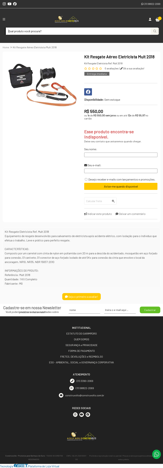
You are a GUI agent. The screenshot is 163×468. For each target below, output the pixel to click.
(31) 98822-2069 (150, 3)
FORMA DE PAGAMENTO (81, 350)
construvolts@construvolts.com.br (81, 395)
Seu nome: (90, 149)
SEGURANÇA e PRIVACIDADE (81, 345)
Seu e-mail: (92, 165)
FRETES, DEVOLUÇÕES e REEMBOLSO (81, 356)
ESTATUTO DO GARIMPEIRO (81, 333)
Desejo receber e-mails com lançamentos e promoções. (121, 179)
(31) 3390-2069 (81, 381)
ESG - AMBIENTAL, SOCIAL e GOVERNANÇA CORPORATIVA (81, 362)
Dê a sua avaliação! (132, 68)
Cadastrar (150, 309)
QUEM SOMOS (81, 339)
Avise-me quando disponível (121, 186)
